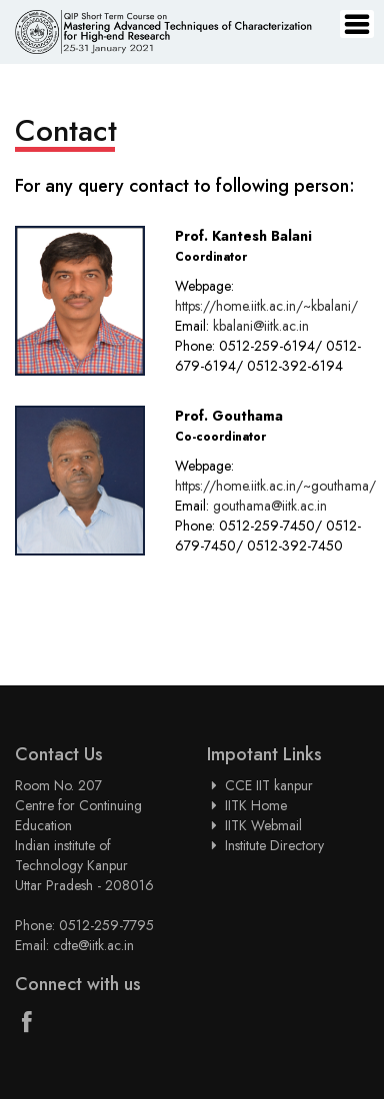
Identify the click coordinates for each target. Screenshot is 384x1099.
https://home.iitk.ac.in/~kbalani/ (266, 306)
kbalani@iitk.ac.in (261, 326)
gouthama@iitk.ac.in (270, 506)
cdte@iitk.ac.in (93, 945)
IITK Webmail (263, 825)
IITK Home (256, 805)
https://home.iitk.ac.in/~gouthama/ (275, 486)
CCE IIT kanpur (269, 785)
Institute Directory (274, 845)
